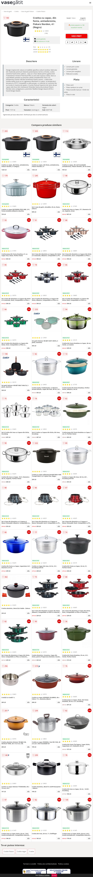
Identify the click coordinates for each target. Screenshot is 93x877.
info (28, 169)
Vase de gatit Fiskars (27, 11)
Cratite (16, 11)
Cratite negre (21, 851)
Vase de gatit (8, 11)
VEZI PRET (76, 36)
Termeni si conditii (29, 864)
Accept (54, 875)
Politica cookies (63, 864)
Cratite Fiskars (40, 11)
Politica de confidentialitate (47, 864)
